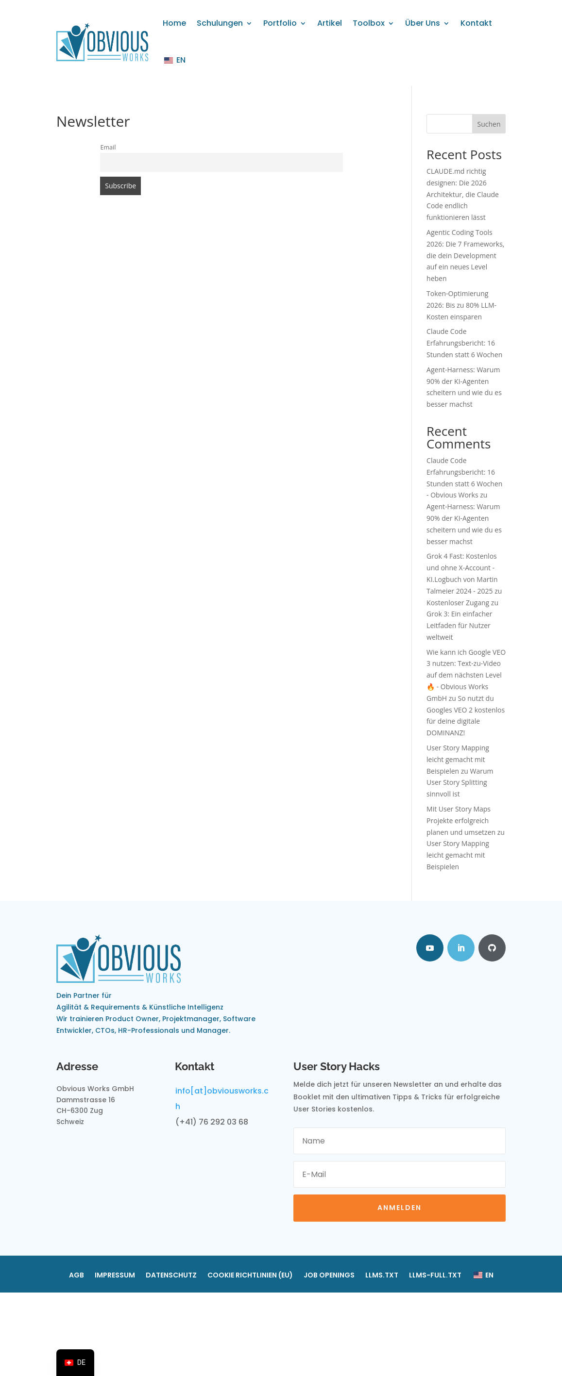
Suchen (488, 124)
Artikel (329, 23)
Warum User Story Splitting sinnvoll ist (459, 782)
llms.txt (381, 1276)
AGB (76, 1276)
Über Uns (422, 23)
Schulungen (220, 23)
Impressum (115, 1276)
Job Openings (329, 1276)
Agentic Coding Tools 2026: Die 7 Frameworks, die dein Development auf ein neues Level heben (465, 255)
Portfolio (280, 23)
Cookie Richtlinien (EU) (250, 1276)
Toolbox (369, 23)
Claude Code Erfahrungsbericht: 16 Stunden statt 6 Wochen (464, 343)
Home (174, 23)
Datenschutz (171, 1276)
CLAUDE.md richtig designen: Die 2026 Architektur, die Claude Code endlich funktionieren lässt (462, 194)
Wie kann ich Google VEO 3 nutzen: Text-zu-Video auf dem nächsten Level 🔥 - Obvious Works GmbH (466, 675)
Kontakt (476, 23)
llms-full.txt (435, 1276)
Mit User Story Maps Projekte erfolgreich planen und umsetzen (460, 820)
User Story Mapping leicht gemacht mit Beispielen (457, 759)
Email (108, 147)
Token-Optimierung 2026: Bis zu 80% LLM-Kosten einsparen (461, 305)
